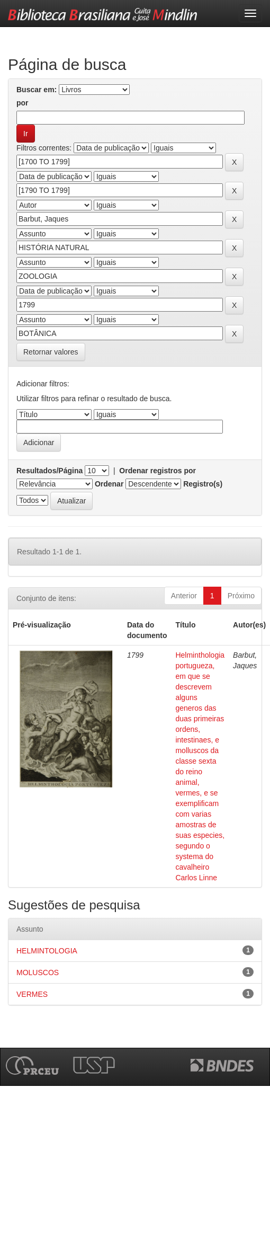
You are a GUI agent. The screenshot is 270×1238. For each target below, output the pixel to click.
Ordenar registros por (157, 470)
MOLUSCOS (37, 972)
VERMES (32, 994)
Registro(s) (202, 484)
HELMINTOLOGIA (46, 951)
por (22, 103)
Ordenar (109, 484)
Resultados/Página (49, 470)
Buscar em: (36, 89)
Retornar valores (50, 352)
